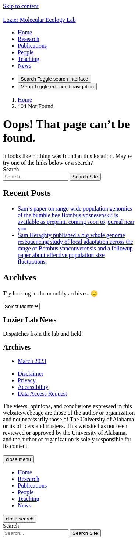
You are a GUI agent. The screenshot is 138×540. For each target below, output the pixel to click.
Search (11, 169)
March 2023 (32, 361)
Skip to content (21, 6)
